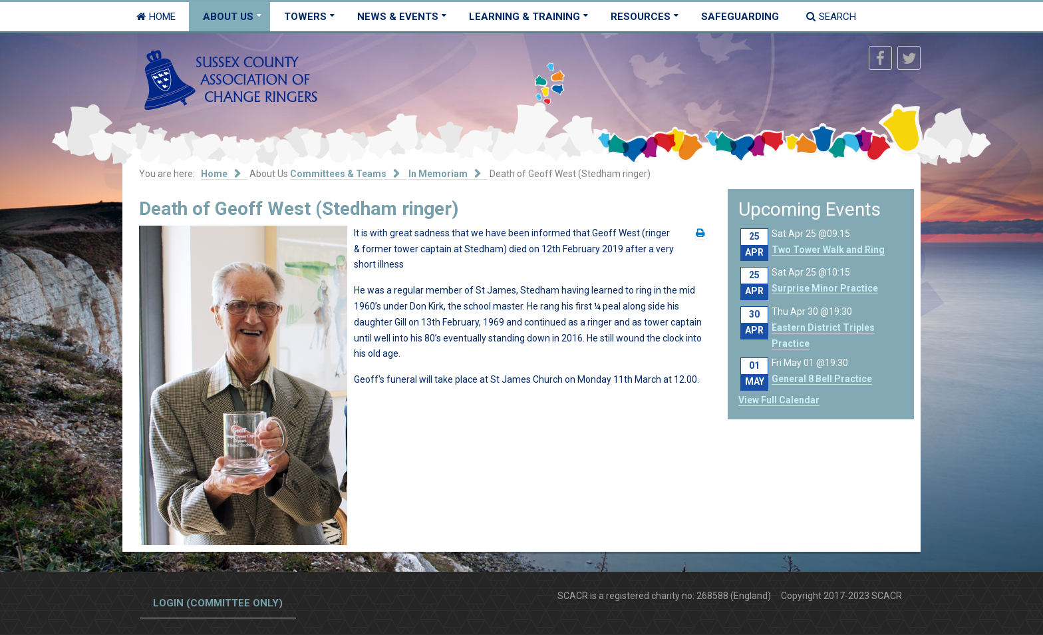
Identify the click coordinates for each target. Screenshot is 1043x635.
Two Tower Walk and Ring (828, 249)
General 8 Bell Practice (822, 378)
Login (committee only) (218, 603)
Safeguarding (740, 17)
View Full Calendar (779, 400)
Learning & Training (524, 17)
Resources (640, 17)
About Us (228, 17)
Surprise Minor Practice (825, 288)
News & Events (397, 17)
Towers (305, 17)
